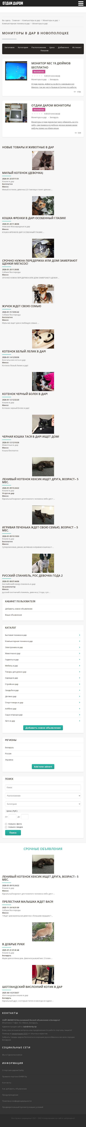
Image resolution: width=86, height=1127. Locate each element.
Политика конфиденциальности (17, 1104)
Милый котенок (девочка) (22, 176)
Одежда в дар (11, 681)
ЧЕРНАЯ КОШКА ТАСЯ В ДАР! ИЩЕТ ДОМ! (30, 440)
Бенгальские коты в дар (14, 363)
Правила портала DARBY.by (14, 1079)
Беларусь (54, 83)
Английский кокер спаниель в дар (18, 587)
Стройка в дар (11, 687)
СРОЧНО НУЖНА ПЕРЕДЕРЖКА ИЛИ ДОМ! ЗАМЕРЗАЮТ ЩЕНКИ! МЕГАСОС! (39, 266)
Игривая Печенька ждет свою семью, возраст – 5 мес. (40, 532)
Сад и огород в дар (14, 718)
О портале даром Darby (13, 1073)
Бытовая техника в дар (16, 638)
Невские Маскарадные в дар (16, 230)
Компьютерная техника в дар (19, 644)
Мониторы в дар (39, 83)
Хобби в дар (10, 712)
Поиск (13, 835)
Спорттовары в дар (14, 705)
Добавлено (63, 51)
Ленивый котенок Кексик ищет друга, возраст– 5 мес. (40, 484)
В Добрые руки (13, 947)
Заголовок (9, 51)
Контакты (6, 1086)
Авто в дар (10, 724)
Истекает (77, 51)
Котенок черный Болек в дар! (25, 397)
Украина (9, 763)
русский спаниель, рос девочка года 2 (32, 579)
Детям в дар (10, 699)
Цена (52, 51)
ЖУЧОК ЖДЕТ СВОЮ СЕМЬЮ (21, 309)
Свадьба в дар (12, 693)
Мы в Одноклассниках (12, 1058)
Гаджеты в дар (12, 663)
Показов (44, 54)
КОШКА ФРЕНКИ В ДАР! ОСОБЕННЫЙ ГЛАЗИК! (34, 221)
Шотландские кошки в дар (15, 998)
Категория (23, 51)
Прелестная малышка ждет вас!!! (27, 905)
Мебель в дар (11, 669)
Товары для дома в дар (15, 675)
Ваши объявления (13, 618)
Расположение (39, 51)
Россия (8, 757)
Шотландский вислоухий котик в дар (32, 990)
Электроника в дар (14, 650)
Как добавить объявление (14, 1092)
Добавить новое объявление (18, 612)
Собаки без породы (11, 275)
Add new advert (43, 769)
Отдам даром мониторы (51, 109)
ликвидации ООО (20, 1037)
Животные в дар (10, 448)
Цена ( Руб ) (12, 814)
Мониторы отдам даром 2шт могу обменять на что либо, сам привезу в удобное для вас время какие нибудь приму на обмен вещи (54, 128)
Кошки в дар (8, 184)
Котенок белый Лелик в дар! (24, 355)
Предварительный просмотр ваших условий (22, 1110)
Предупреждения (10, 1098)
